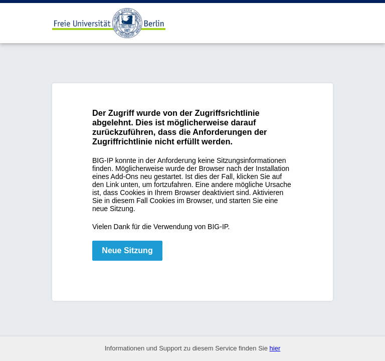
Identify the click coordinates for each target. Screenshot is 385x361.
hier (275, 348)
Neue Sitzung (127, 250)
